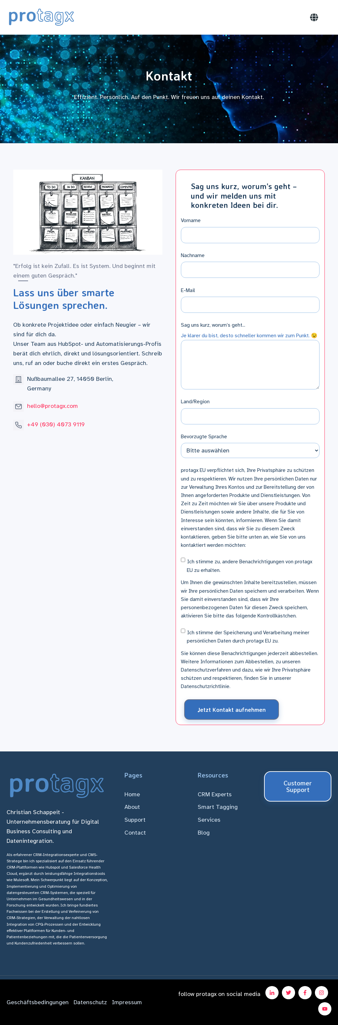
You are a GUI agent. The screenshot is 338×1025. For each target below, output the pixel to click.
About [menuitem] (132, 806)
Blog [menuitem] (204, 832)
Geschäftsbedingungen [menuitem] (38, 1002)
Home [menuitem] (132, 794)
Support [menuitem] (135, 819)
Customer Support (298, 786)
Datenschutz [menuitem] (90, 1002)
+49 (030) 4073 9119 (56, 424)
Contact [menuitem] (135, 832)
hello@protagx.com (52, 406)
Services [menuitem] (209, 819)
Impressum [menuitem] (127, 1002)
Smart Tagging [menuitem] (218, 806)
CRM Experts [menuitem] (215, 794)
